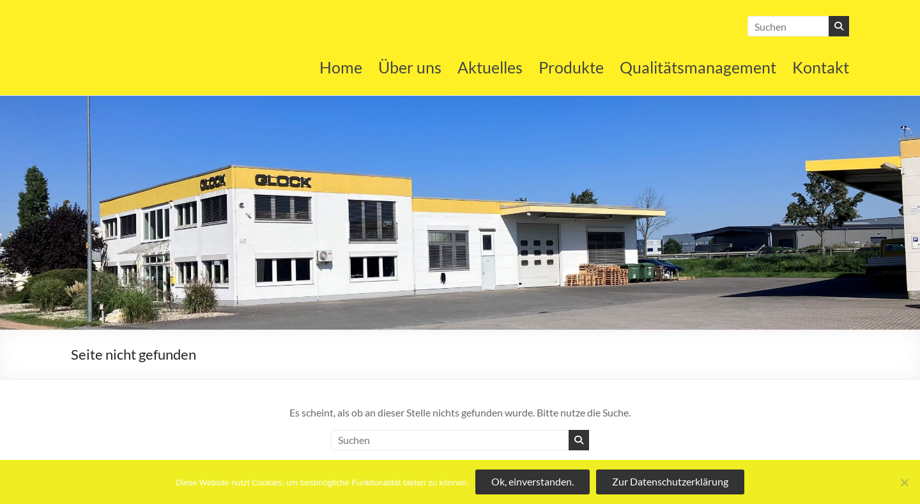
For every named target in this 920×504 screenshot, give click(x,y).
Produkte (571, 67)
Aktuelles (490, 67)
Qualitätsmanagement (698, 67)
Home (340, 67)
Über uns (409, 67)
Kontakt (820, 67)
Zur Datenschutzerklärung (670, 481)
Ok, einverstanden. (532, 481)
